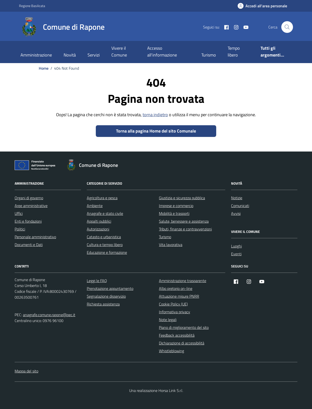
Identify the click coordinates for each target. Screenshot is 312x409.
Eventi (236, 254)
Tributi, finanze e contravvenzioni (185, 229)
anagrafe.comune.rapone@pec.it (49, 315)
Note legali (167, 320)
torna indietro (155, 114)
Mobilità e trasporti (174, 213)
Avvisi (236, 213)
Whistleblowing (171, 351)
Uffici (19, 213)
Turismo (208, 55)
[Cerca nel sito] (287, 27)
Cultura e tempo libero (105, 244)
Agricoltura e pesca (102, 198)
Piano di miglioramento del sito (184, 327)
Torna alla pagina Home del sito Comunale (156, 131)
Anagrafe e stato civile (105, 213)
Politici (20, 229)
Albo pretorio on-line (175, 288)
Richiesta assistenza (103, 304)
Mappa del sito (26, 371)
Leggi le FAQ (97, 281)
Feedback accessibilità (177, 335)
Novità (70, 55)
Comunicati (240, 206)
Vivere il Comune (119, 51)
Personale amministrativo (35, 237)
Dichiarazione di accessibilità (181, 343)
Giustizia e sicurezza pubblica (182, 198)
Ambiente (95, 206)
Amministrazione (36, 55)
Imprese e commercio (176, 206)
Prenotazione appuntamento (110, 288)
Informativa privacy (174, 312)
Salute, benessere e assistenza (184, 221)
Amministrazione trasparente (182, 281)
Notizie (236, 198)
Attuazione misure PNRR (179, 296)
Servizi (94, 55)
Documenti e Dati (29, 244)
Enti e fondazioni (28, 221)
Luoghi (236, 246)
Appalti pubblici (99, 221)
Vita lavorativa (170, 244)
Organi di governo (29, 198)
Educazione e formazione (107, 252)
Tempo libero (234, 51)
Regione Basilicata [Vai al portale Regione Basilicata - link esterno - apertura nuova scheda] (32, 5)
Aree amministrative (31, 206)
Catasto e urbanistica (104, 237)
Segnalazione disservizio (106, 296)
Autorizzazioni (98, 229)
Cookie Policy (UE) (173, 304)
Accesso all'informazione (162, 51)
